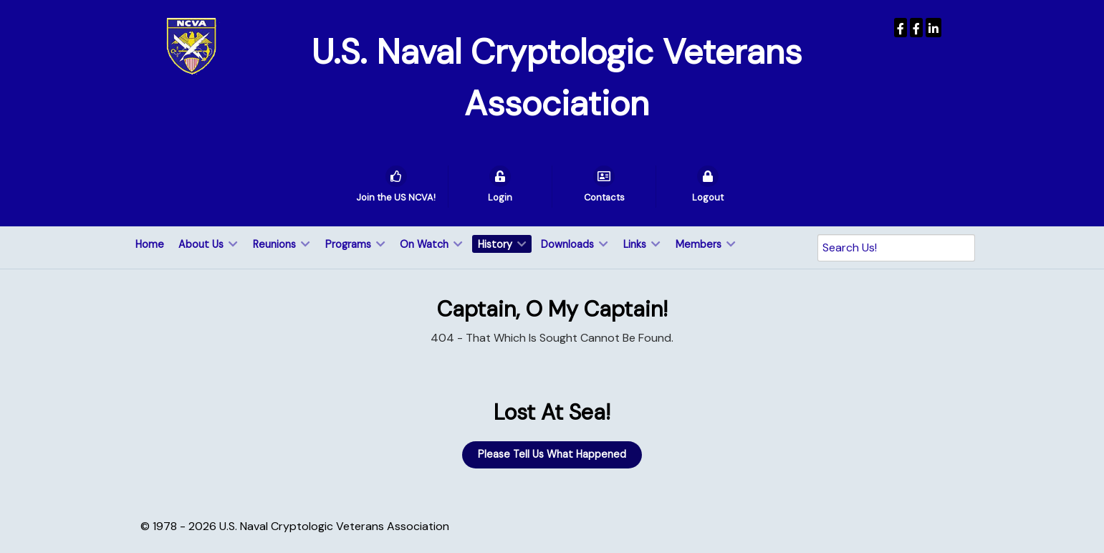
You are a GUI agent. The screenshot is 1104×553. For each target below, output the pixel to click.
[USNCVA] (900, 27)
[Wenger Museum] (916, 27)
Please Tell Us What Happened (552, 454)
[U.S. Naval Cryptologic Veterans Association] (191, 45)
